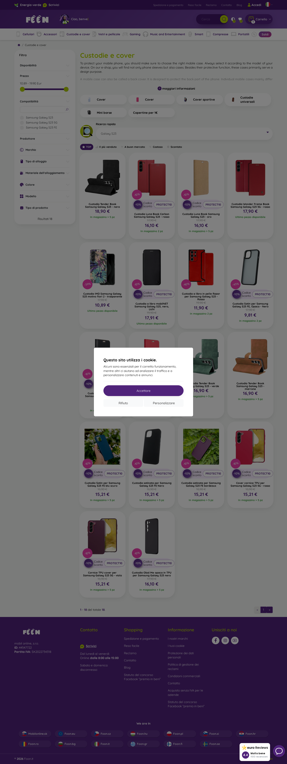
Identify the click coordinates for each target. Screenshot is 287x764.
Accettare (143, 391)
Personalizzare (164, 403)
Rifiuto (123, 403)
